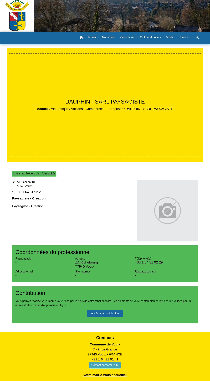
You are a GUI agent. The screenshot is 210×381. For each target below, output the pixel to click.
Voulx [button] (170, 37)
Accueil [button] (92, 37)
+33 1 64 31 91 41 (105, 359)
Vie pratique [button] (127, 37)
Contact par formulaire (105, 365)
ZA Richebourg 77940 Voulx (26, 184)
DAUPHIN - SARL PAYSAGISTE (149, 109)
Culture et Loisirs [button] (151, 37)
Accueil (43, 109)
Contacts (105, 337)
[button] (81, 38)
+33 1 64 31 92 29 (29, 192)
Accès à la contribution (105, 313)
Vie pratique (60, 109)
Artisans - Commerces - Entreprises (97, 109)
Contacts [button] (184, 37)
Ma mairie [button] (108, 37)
